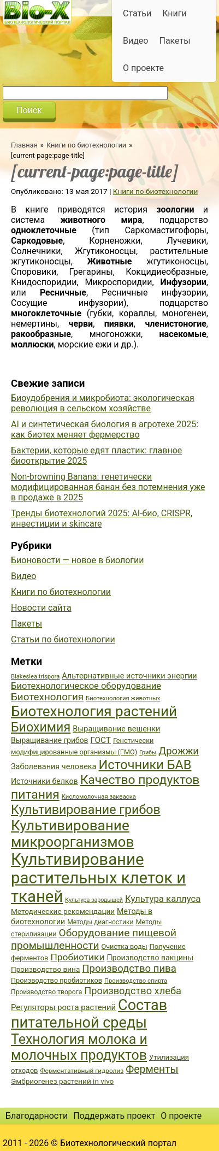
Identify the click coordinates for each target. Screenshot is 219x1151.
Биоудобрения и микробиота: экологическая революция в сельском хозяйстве (102, 403)
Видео (135, 41)
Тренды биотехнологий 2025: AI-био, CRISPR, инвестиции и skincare (101, 518)
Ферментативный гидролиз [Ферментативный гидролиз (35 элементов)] (81, 1071)
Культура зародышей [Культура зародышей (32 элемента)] (94, 900)
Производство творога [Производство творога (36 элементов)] (46, 992)
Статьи (137, 13)
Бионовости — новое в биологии (77, 560)
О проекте (143, 68)
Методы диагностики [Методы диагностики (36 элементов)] (100, 922)
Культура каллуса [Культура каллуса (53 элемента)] (162, 898)
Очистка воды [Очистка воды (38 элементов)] (124, 946)
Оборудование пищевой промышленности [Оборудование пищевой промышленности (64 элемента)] (93, 939)
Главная (24, 145)
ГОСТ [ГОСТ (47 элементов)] (101, 740)
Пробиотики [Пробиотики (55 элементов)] (77, 957)
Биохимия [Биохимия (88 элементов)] (40, 727)
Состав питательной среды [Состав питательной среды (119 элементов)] (89, 1013)
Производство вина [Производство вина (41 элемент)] (45, 969)
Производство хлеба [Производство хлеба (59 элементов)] (132, 990)
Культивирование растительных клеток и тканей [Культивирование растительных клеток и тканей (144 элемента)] (98, 878)
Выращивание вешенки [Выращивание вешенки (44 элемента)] (116, 729)
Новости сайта (41, 608)
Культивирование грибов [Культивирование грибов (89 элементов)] (86, 809)
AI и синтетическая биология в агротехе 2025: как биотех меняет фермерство (104, 429)
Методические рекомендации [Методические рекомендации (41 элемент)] (63, 911)
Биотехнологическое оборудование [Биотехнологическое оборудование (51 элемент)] (86, 686)
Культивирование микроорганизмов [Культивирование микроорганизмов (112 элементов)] (72, 833)
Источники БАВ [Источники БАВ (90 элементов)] (144, 764)
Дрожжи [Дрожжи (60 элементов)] (178, 751)
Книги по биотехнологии (86, 145)
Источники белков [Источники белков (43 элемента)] (44, 781)
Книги (174, 13)
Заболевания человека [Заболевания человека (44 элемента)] (53, 766)
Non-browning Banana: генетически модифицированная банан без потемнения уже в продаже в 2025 (108, 487)
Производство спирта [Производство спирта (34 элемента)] (135, 980)
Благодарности (36, 1116)
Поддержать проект (114, 1116)
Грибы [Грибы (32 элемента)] (147, 752)
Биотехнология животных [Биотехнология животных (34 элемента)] (123, 698)
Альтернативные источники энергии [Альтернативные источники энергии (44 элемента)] (129, 676)
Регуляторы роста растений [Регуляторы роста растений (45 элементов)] (63, 1007)
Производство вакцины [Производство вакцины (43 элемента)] (149, 957)
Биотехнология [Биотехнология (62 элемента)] (47, 697)
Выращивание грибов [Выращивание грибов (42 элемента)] (49, 740)
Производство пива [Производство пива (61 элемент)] (129, 969)
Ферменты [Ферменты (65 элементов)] (152, 1069)
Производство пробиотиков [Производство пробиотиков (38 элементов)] (56, 980)
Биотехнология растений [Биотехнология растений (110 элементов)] (94, 711)
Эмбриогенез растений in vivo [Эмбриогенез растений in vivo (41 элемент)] (62, 1081)
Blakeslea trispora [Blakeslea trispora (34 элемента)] (35, 676)
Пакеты (174, 41)
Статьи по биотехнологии (63, 639)
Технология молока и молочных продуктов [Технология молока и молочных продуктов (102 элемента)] (79, 1047)
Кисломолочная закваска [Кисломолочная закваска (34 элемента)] (99, 796)
